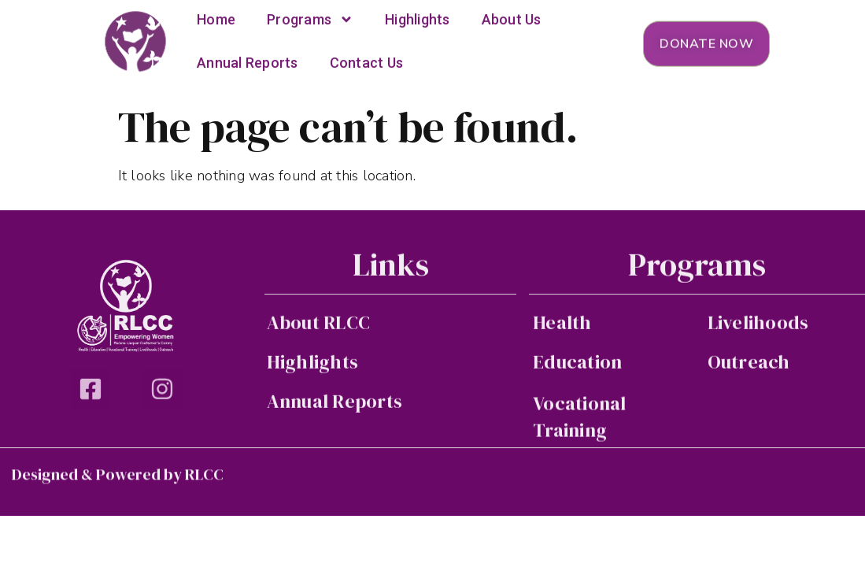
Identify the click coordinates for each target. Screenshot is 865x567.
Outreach (749, 363)
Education (577, 363)
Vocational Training (580, 419)
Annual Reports (247, 57)
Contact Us (367, 57)
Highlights (313, 363)
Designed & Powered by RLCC (118, 476)
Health (562, 324)
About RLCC (319, 324)
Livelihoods (758, 324)
